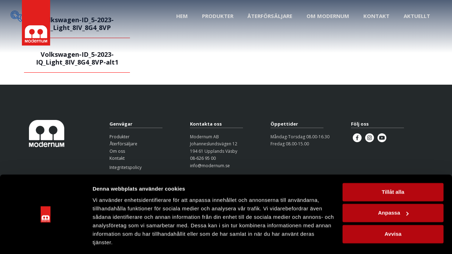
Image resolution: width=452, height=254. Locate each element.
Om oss (117, 151)
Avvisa (393, 212)
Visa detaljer (108, 240)
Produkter (119, 137)
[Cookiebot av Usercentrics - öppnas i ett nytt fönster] (46, 240)
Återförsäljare (123, 144)
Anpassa (393, 191)
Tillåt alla (393, 170)
